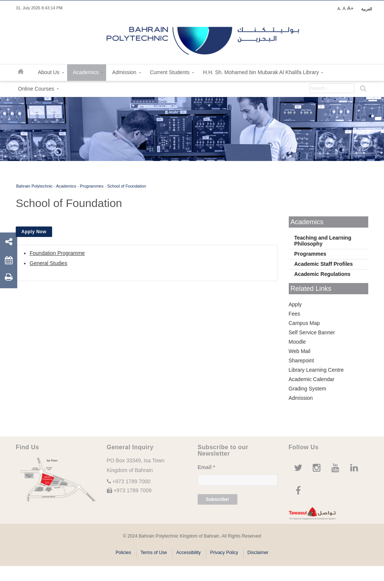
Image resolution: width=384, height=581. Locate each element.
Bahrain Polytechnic (34, 186)
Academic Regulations (322, 274)
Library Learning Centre (316, 370)
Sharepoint (301, 360)
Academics (66, 186)
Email (206, 467)
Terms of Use (153, 552)
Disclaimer (258, 552)
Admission (301, 398)
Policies (123, 552)
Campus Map (304, 323)
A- (339, 9)
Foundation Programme (57, 253)
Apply (295, 304)
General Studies (48, 263)
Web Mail (299, 351)
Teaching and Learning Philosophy (322, 241)
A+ (350, 8)
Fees (294, 314)
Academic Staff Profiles (323, 264)
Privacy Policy (224, 552)
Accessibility (188, 552)
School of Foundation (126, 186)
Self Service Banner (312, 332)
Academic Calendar (311, 379)
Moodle (297, 342)
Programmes (92, 186)
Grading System (307, 389)
